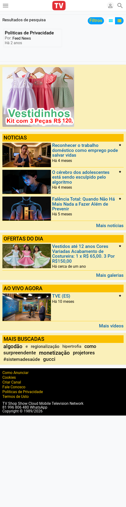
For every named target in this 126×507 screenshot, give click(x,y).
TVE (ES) (61, 296)
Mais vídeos (111, 325)
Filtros (95, 20)
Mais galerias (110, 275)
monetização (54, 353)
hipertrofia (71, 346)
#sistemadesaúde (21, 359)
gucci (49, 359)
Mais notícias (110, 225)
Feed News (21, 38)
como (90, 346)
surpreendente (19, 353)
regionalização (45, 346)
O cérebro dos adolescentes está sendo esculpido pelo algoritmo (81, 177)
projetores (84, 353)
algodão (12, 346)
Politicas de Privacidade (29, 33)
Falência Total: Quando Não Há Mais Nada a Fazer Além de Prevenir (83, 204)
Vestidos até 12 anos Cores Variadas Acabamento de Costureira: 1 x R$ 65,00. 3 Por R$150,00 (83, 254)
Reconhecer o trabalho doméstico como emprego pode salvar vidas (85, 150)
